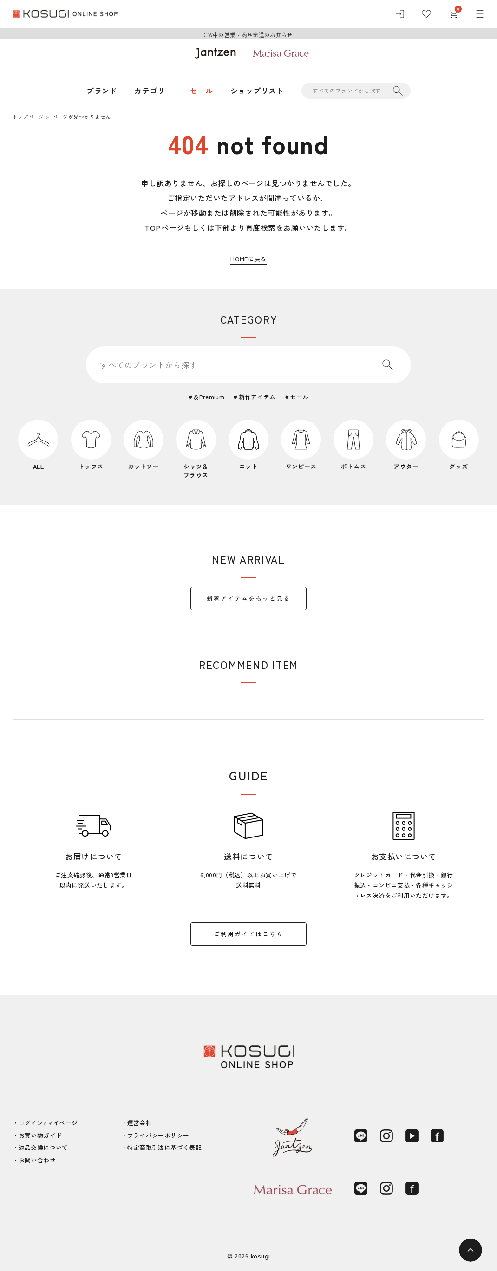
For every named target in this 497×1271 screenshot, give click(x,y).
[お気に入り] (426, 14)
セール (201, 90)
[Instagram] (386, 1135)
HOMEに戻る (248, 258)
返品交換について (43, 1147)
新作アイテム (257, 396)
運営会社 (139, 1122)
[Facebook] (437, 1135)
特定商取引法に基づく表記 (164, 1147)
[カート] (453, 14)
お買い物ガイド (40, 1135)
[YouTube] (412, 1135)
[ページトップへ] (470, 1250)
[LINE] (360, 1135)
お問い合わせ (37, 1159)
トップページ (28, 116)
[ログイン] (400, 14)
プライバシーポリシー (158, 1135)
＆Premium (208, 396)
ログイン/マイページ (48, 1122)
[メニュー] (479, 14)
